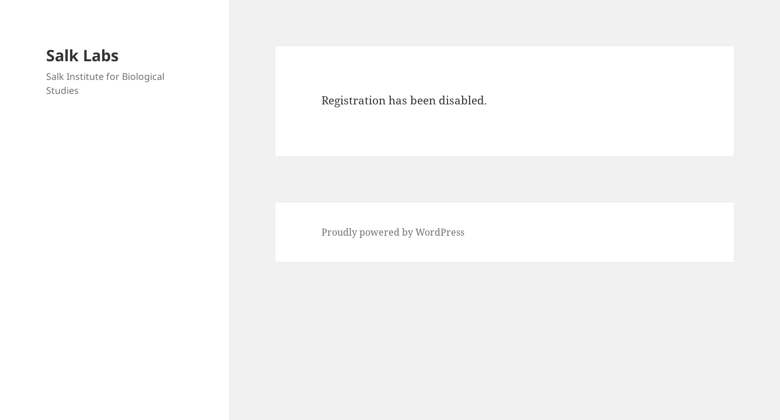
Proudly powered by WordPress (392, 232)
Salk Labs (82, 55)
